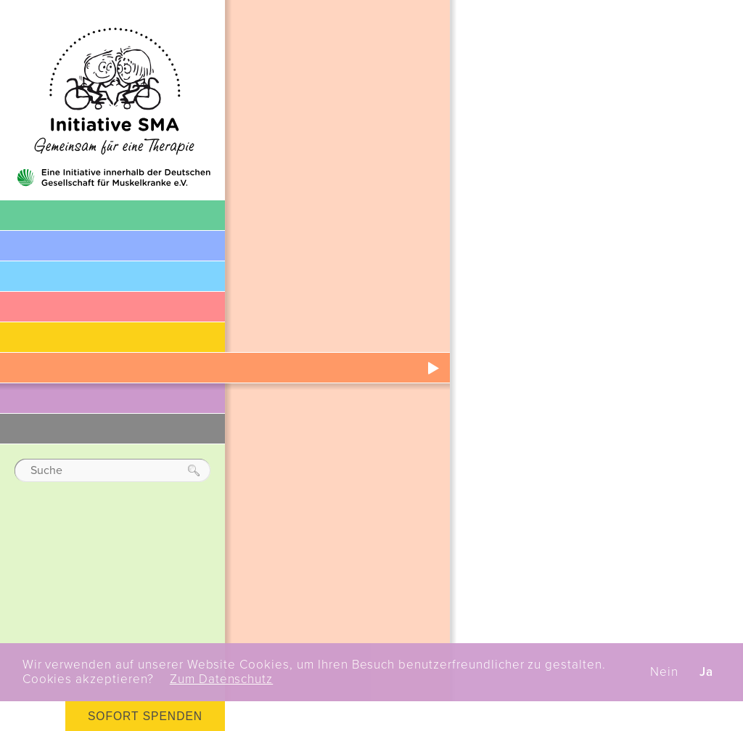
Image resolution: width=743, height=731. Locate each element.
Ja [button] (706, 672)
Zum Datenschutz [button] (221, 679)
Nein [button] (664, 672)
